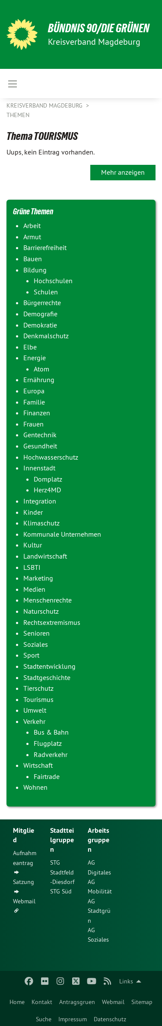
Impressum (72, 1019)
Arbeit (32, 225)
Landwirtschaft (45, 556)
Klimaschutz (41, 523)
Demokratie (40, 325)
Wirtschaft (38, 765)
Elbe (30, 347)
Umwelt (34, 710)
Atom (41, 369)
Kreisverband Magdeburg (45, 105)
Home (17, 1002)
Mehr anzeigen (123, 172)
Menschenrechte (47, 600)
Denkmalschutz (46, 335)
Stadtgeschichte (46, 677)
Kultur (32, 545)
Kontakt (42, 1002)
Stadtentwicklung (49, 666)
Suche (43, 1019)
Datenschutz (110, 1019)
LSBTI (32, 567)
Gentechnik (40, 434)
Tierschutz (38, 688)
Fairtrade (47, 776)
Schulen (46, 291)
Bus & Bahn (51, 732)
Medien (34, 589)
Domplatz (48, 479)
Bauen (32, 258)
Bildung (35, 270)
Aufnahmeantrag (24, 857)
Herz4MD (47, 489)
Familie (34, 402)
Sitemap (141, 1002)
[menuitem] (17, 1000)
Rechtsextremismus (51, 622)
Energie (34, 357)
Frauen (33, 424)
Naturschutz (41, 611)
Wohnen (35, 787)
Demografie (40, 313)
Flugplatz (48, 743)
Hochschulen (53, 280)
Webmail (113, 1002)
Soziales (35, 644)
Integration (39, 501)
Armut (32, 236)
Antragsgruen (77, 1002)
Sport (31, 655)
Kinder (33, 512)
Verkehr (34, 721)
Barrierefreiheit (45, 247)
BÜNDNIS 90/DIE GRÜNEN (98, 28)
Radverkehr (50, 754)
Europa (33, 390)
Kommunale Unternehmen (62, 534)
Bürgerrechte (42, 302)
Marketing (38, 578)
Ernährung (38, 379)
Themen (17, 115)
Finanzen (36, 412)
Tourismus (38, 699)
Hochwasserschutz (50, 457)
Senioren (36, 633)
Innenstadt (39, 468)
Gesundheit (40, 446)
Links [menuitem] (126, 981)
